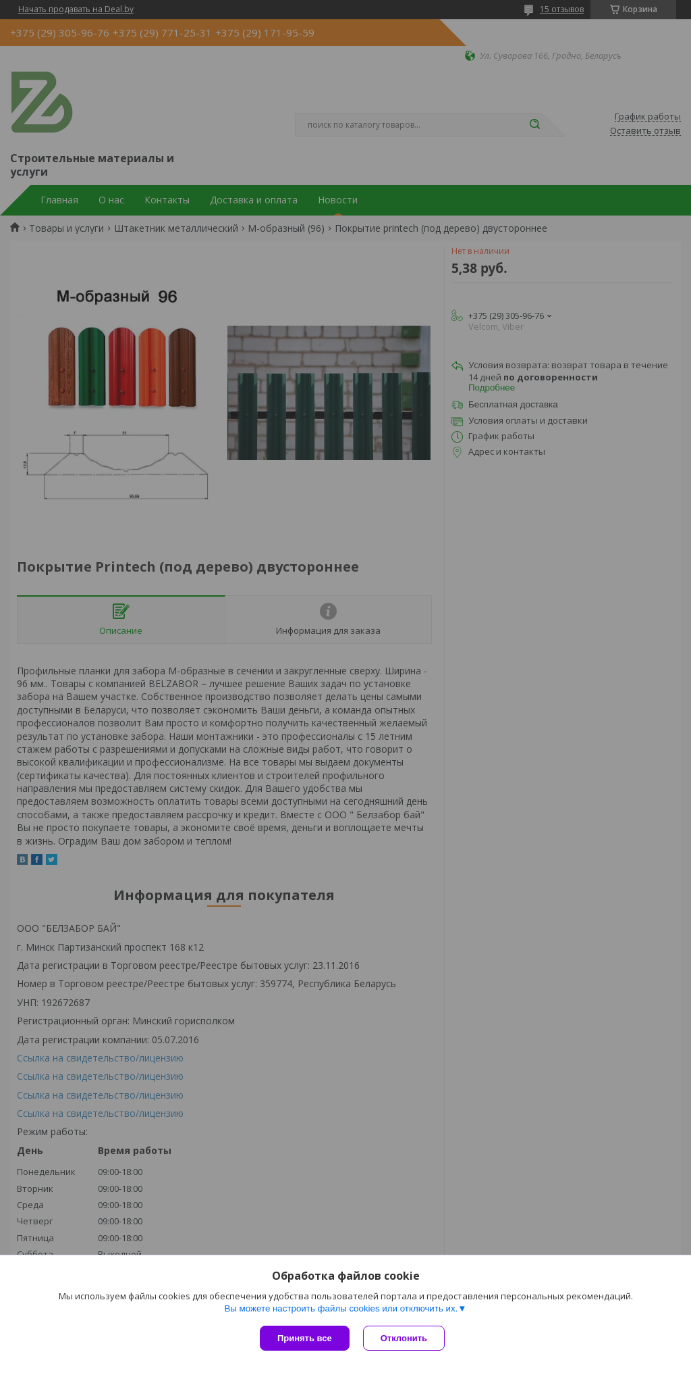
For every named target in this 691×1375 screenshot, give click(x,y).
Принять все (304, 1338)
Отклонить (404, 1338)
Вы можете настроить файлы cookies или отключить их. (341, 1308)
